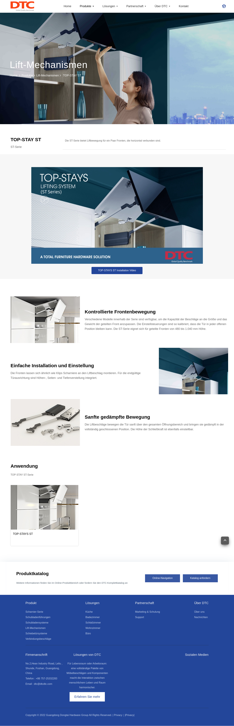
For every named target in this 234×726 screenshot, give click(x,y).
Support (139, 617)
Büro (88, 633)
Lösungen (110, 6)
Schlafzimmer (93, 622)
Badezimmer (92, 617)
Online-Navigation (163, 578)
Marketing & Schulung (147, 611)
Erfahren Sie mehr (87, 697)
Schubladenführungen (38, 617)
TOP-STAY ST (70, 75)
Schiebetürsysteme (36, 633)
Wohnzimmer (92, 628)
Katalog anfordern (200, 578)
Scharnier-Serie (34, 611)
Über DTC (163, 6)
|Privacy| (130, 715)
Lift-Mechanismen (47, 75)
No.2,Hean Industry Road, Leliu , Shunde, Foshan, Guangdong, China (44, 668)
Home (67, 6)
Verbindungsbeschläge (38, 638)
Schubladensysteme (37, 622)
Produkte (87, 6)
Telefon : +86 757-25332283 (41, 678)
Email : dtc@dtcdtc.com (39, 684)
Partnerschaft (136, 6)
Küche (89, 611)
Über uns (199, 611)
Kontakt (183, 6)
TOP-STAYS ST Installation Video (117, 270)
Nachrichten (201, 617)
